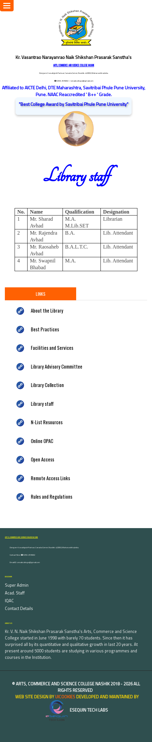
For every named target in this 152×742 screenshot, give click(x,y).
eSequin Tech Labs (76, 710)
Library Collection (47, 384)
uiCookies (65, 696)
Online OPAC (42, 440)
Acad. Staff (15, 593)
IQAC (9, 600)
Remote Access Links (50, 478)
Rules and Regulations (51, 496)
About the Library (47, 310)
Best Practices (45, 329)
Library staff (42, 403)
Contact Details (19, 608)
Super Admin (17, 585)
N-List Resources (47, 422)
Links (40, 293)
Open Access (42, 459)
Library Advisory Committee (56, 366)
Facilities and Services (52, 347)
